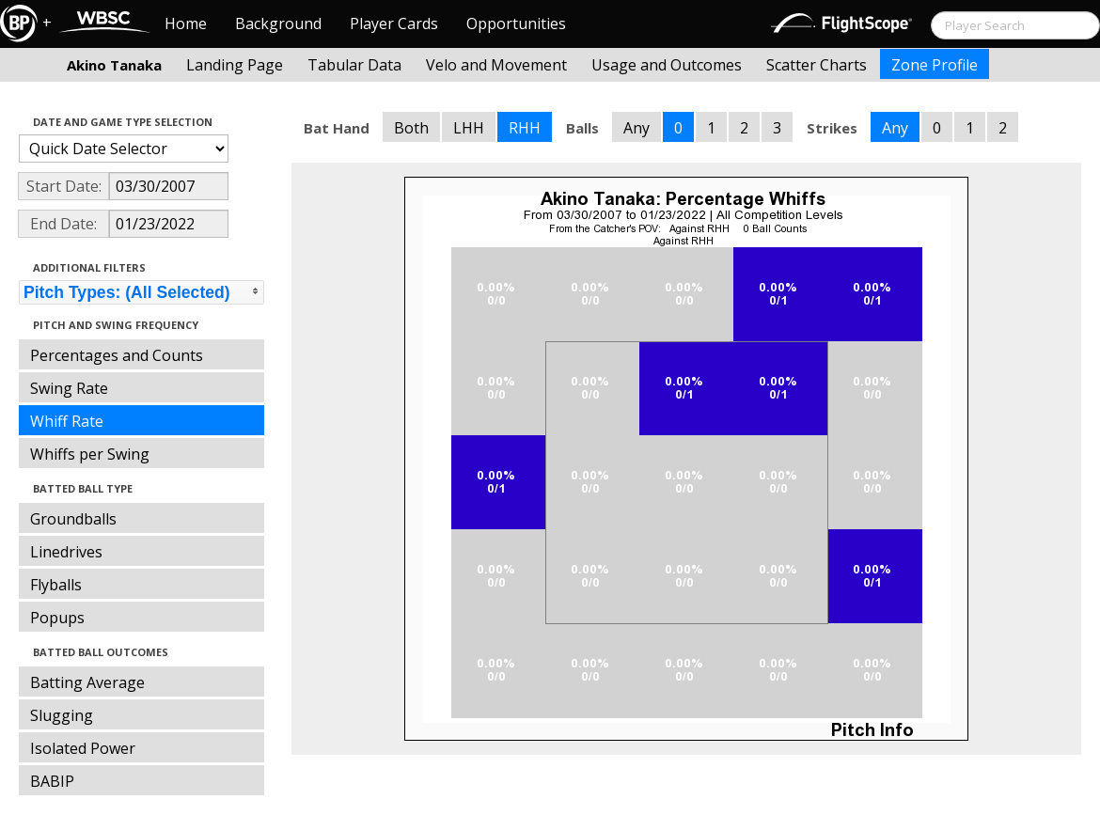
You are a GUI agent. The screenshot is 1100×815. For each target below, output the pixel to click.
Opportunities (516, 23)
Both (411, 128)
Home (186, 23)
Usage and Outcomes (666, 65)
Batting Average (87, 682)
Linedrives (66, 551)
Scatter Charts (816, 65)
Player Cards (394, 23)
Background (278, 23)
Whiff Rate (66, 421)
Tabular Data (354, 65)
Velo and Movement (496, 65)
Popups (57, 617)
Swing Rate (69, 388)
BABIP (52, 781)
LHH (468, 128)
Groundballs (73, 519)
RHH (525, 128)
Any (636, 128)
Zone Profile (934, 65)
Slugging (61, 715)
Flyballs (56, 584)
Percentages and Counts (116, 355)
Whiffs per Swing (89, 454)
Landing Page (234, 65)
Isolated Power (82, 748)
